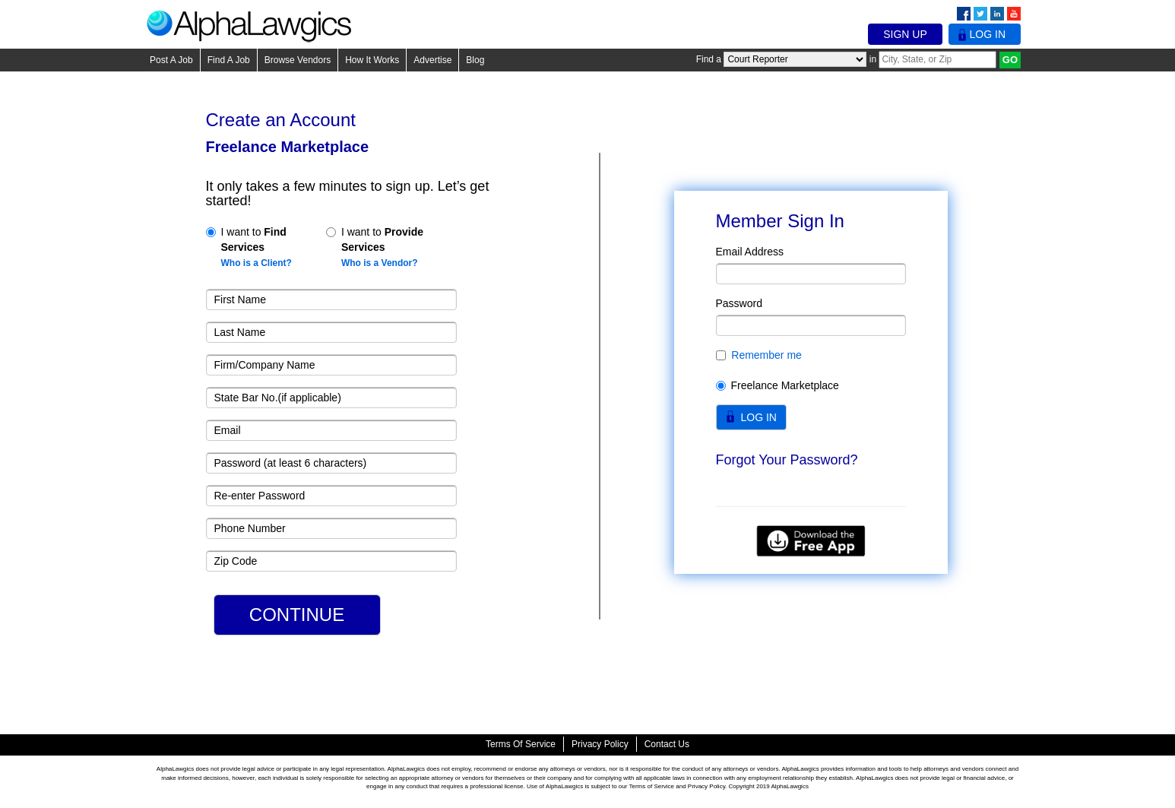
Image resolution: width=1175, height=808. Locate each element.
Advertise (432, 60)
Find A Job (228, 60)
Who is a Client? (256, 263)
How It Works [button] (372, 60)
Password (739, 303)
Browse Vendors (297, 60)
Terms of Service (521, 744)
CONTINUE (296, 614)
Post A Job (171, 60)
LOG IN (759, 417)
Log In (985, 34)
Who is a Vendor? (379, 263)
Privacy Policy (600, 744)
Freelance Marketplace (777, 385)
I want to (249, 247)
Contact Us (667, 744)
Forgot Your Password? (787, 459)
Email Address (750, 252)
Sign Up (905, 34)
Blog (475, 60)
